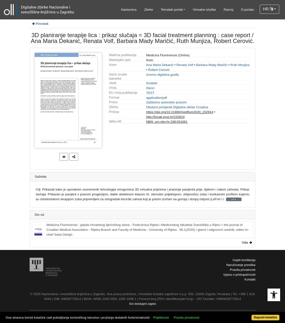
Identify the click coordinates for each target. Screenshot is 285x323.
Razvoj (228, 9)
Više (247, 242)
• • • (234, 199)
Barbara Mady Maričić (212, 65)
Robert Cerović (159, 70)
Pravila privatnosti (242, 270)
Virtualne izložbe (204, 9)
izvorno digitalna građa (162, 74)
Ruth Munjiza (239, 65)
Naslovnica (129, 9)
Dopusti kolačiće (265, 317)
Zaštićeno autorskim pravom (166, 102)
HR (268, 9)
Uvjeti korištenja (244, 260)
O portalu (247, 9)
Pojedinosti (161, 317)
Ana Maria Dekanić (160, 65)
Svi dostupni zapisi (142, 304)
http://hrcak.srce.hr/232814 (165, 117)
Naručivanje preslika (240, 265)
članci (150, 88)
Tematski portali (172, 9)
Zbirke (148, 9)
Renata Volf (184, 65)
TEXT (150, 93)
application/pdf (156, 97)
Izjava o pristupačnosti (239, 274)
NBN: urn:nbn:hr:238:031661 (166, 122)
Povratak (40, 23)
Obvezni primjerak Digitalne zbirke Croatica (177, 107)
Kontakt (249, 279)
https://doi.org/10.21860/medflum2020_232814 (179, 112)
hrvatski (151, 83)
